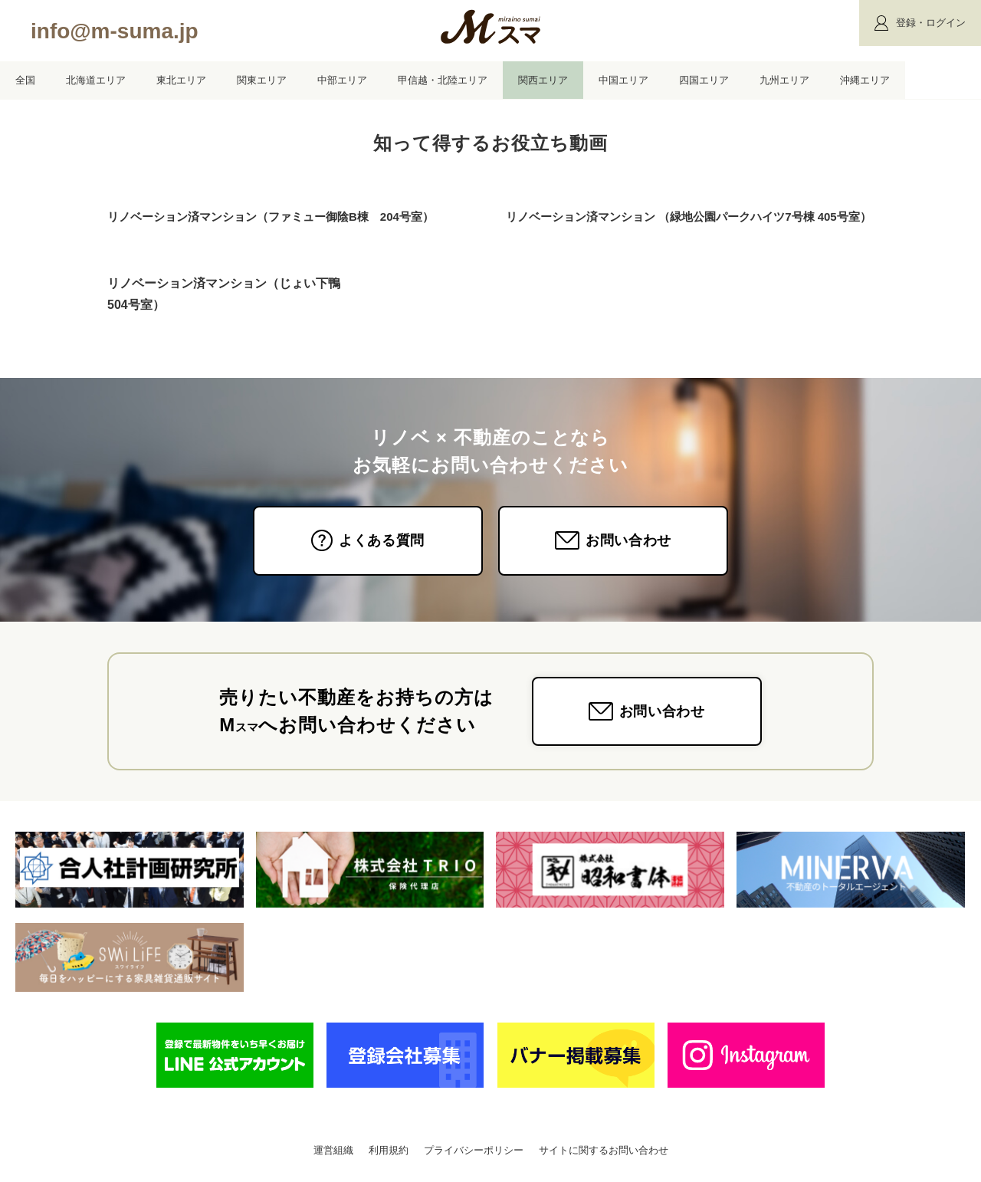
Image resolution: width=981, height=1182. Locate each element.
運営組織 (333, 1150)
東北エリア (181, 80)
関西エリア (543, 80)
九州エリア (784, 80)
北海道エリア (96, 80)
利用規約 (388, 1150)
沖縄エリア (865, 80)
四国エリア (704, 80)
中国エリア (623, 80)
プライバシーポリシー (473, 1150)
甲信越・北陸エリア (442, 80)
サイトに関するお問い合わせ (603, 1150)
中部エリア (342, 80)
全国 (25, 80)
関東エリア (262, 80)
